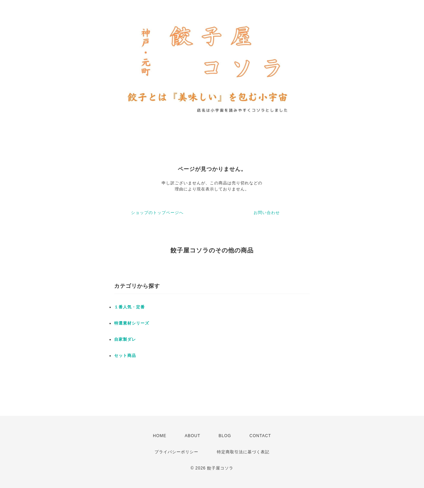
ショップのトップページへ (157, 212)
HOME (159, 435)
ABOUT (192, 435)
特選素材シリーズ (131, 323)
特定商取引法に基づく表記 (243, 452)
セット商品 (125, 355)
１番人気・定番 (129, 307)
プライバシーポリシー (176, 452)
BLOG (225, 435)
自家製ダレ (125, 339)
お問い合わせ (267, 212)
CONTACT (260, 435)
